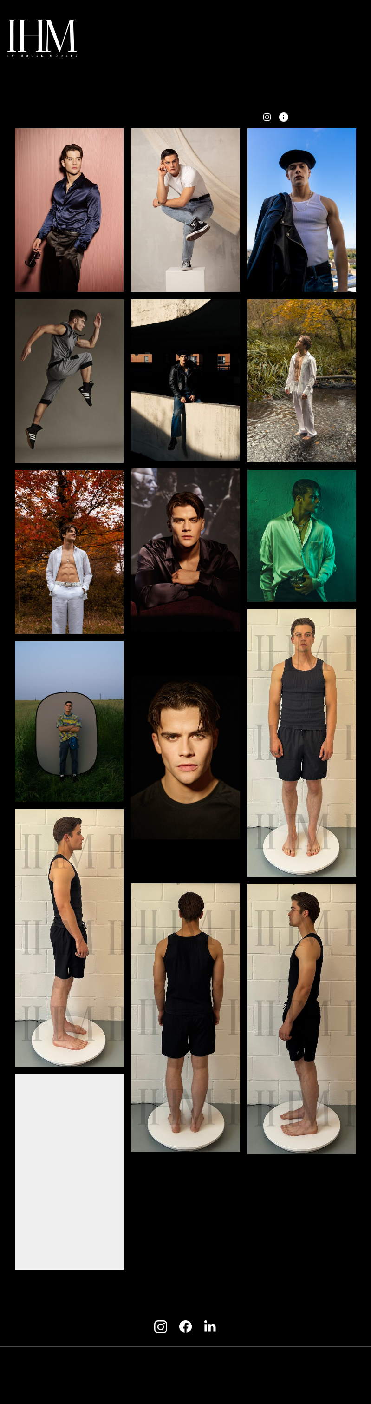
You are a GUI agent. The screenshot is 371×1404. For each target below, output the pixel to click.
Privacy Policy (234, 1364)
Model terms (182, 1364)
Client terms (133, 1364)
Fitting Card (197, 116)
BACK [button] (89, 117)
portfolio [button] (138, 116)
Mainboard (300, 1386)
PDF (240, 116)
